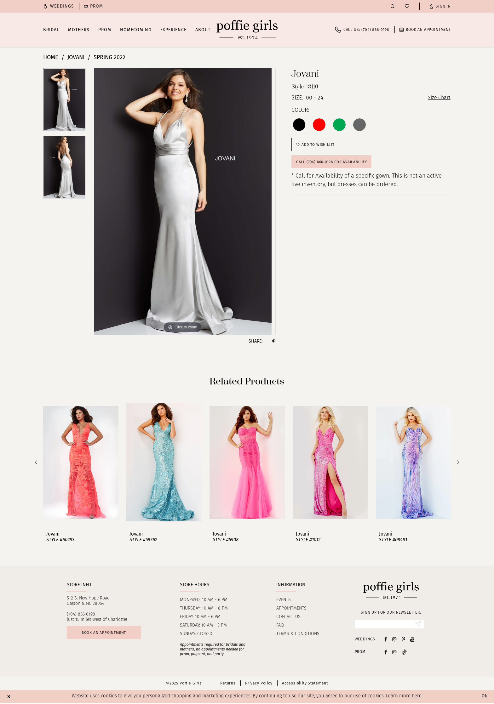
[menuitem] (58, 6)
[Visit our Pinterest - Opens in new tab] (403, 640)
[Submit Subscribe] (417, 625)
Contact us (288, 617)
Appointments (291, 608)
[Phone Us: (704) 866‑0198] (362, 29)
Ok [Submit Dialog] (484, 697)
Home (50, 57)
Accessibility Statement (305, 684)
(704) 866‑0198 (81, 614)
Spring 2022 (109, 57)
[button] (440, 6)
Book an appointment (108, 633)
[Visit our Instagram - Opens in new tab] (394, 640)
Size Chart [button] (438, 98)
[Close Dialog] (9, 697)
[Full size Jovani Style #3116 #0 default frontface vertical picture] (182, 201)
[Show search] (393, 6)
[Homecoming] (93, 6)
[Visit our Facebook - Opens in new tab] (386, 640)
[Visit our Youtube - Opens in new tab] (412, 640)
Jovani (75, 57)
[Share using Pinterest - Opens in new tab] (274, 341)
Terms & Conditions (297, 634)
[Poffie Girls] (247, 29)
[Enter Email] (389, 624)
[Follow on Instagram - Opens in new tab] (394, 653)
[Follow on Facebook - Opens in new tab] (386, 653)
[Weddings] (58, 6)
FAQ (280, 625)
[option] (64, 102)
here (417, 697)
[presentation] (80, 462)
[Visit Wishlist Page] (407, 6)
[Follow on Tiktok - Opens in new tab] (404, 653)
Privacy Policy (259, 684)
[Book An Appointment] (425, 29)
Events (283, 600)
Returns (228, 684)
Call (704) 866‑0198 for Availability (335, 165)
